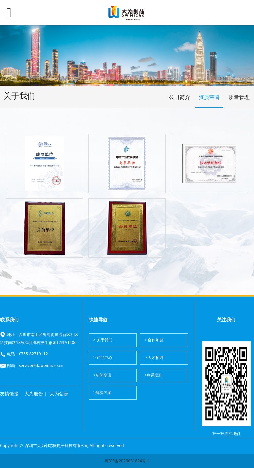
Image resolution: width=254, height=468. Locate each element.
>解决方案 (102, 392)
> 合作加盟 (154, 340)
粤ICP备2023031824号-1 (127, 461)
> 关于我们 (102, 340)
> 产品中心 (102, 357)
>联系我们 (154, 375)
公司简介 (179, 97)
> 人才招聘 (154, 357)
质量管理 (239, 97)
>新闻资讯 (102, 375)
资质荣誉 (209, 97)
